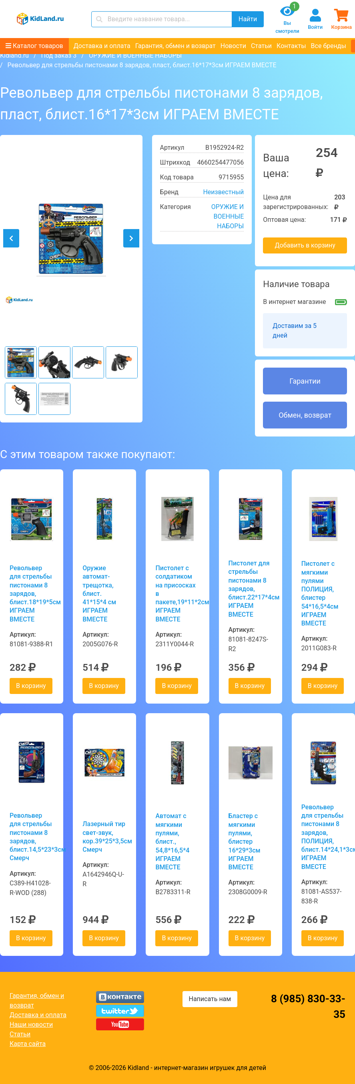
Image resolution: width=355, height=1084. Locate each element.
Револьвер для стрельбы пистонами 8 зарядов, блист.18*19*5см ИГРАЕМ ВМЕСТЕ (32, 593)
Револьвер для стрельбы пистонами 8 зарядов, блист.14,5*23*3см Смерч (32, 837)
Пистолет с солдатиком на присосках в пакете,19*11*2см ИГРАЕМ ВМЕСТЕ (177, 593)
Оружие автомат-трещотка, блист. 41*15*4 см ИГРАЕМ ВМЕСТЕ (99, 593)
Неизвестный (223, 192)
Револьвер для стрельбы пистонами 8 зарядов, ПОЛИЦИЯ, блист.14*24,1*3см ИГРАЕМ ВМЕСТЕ (323, 837)
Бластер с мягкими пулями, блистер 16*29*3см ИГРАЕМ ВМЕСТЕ (245, 841)
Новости (233, 46)
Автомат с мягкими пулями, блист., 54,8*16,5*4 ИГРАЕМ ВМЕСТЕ (172, 841)
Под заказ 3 (58, 55)
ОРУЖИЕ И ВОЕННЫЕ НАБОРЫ (135, 55)
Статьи (261, 46)
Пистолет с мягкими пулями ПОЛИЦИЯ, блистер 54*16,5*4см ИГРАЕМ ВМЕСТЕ (320, 593)
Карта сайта (28, 1044)
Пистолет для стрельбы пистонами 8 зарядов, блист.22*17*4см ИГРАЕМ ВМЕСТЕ (251, 588)
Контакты (291, 46)
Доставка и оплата (102, 46)
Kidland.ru (14, 55)
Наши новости (31, 1024)
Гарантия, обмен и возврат (175, 46)
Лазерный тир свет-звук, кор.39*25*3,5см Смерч (104, 836)
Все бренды (328, 46)
